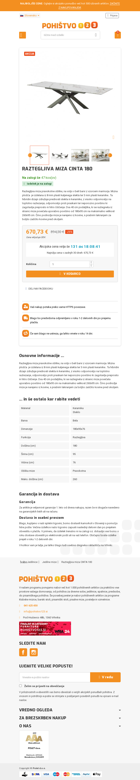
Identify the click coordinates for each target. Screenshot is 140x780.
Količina (31, 264)
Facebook (23, 652)
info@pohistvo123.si (36, 611)
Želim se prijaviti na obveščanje (41, 686)
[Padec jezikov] (29, 15)
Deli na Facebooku (39, 288)
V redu (105, 677)
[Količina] (70, 264)
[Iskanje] (70, 35)
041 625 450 (30, 605)
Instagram (34, 652)
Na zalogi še (31, 178)
